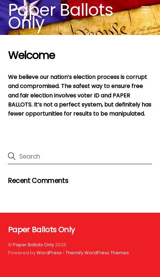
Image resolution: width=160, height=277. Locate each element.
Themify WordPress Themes (97, 252)
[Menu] (145, 9)
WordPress (49, 252)
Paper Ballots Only (33, 244)
